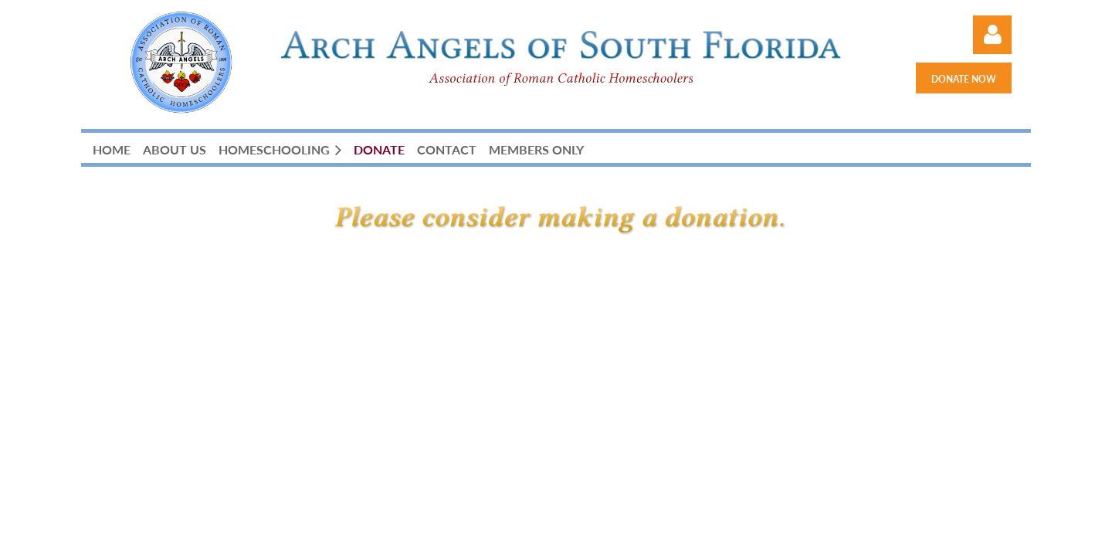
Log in (992, 34)
